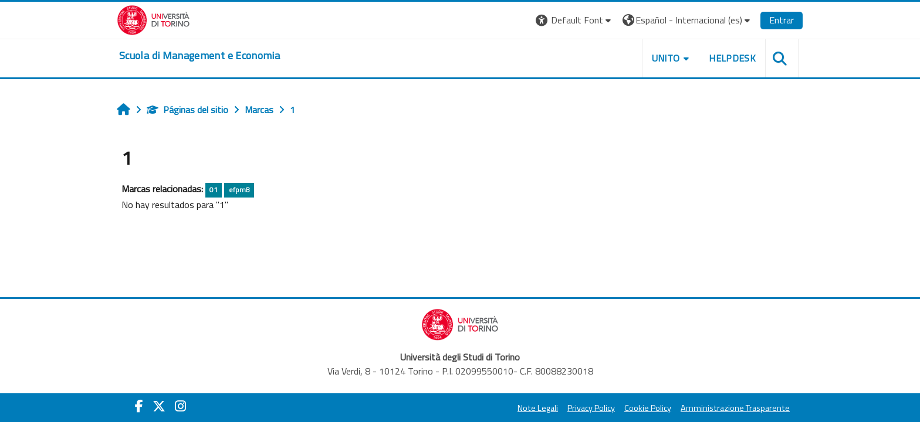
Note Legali (538, 407)
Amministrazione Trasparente (735, 407)
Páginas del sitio (187, 110)
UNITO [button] (666, 58)
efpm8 (239, 189)
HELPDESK (732, 58)
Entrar (781, 20)
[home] (199, 55)
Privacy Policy (591, 407)
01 (213, 189)
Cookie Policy (647, 407)
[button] (574, 20)
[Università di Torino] (153, 19)
